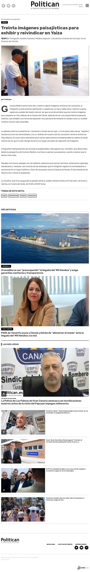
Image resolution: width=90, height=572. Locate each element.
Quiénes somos (80, 544)
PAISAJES (32, 196)
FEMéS (23, 196)
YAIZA (4, 196)
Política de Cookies (65, 544)
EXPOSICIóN (13, 196)
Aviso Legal (51, 544)
